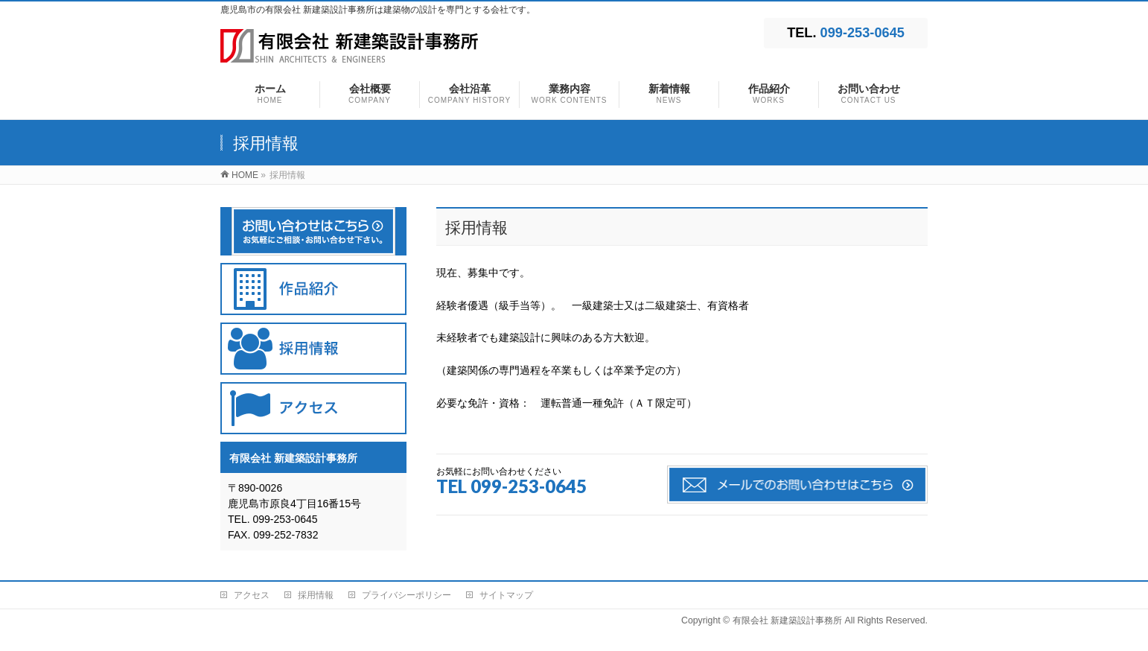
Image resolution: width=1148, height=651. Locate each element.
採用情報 (316, 595)
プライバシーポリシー (406, 595)
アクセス (252, 595)
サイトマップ (506, 595)
